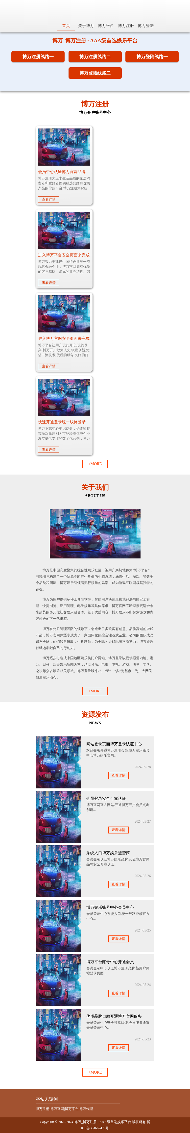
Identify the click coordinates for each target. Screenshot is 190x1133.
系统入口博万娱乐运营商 (108, 853)
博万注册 (126, 26)
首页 (66, 26)
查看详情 (49, 199)
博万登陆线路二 (95, 73)
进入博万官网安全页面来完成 (64, 338)
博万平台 (106, 26)
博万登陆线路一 (152, 56)
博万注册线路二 (95, 56)
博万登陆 (146, 26)
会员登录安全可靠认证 (106, 798)
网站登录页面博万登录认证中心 (114, 744)
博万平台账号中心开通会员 (110, 962)
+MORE (95, 464)
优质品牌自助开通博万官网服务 (114, 1016)
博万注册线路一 (38, 56)
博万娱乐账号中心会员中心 (110, 907)
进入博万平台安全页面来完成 (64, 255)
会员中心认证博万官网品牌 (62, 172)
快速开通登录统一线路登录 (62, 422)
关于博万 (86, 26)
